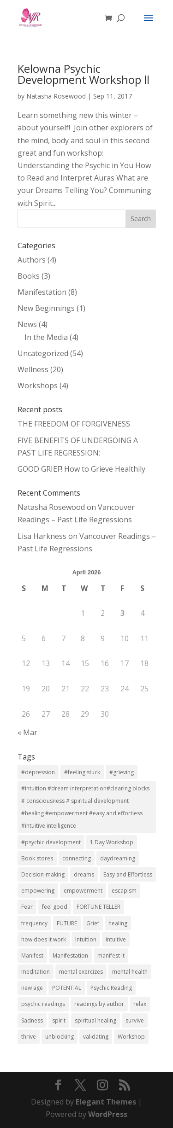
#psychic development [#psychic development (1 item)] (51, 842)
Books (29, 276)
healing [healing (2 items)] (117, 923)
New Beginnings (46, 308)
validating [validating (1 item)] (95, 1036)
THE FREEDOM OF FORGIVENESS (74, 424)
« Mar (27, 732)
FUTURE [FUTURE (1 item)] (67, 923)
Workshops (38, 385)
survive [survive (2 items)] (134, 1020)
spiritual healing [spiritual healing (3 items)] (95, 1020)
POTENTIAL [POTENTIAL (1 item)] (66, 988)
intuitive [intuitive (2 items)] (116, 939)
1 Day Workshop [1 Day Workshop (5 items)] (111, 842)
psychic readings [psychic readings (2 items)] (43, 1004)
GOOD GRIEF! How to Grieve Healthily (81, 469)
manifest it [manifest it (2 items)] (111, 955)
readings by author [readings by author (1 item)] (99, 1004)
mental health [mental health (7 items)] (130, 972)
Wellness (33, 369)
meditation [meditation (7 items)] (35, 972)
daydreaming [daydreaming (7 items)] (117, 858)
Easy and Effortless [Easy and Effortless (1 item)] (127, 874)
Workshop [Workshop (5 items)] (131, 1036)
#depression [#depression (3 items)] (38, 772)
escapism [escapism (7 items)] (124, 890)
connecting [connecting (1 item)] (76, 858)
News (27, 324)
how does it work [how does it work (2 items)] (43, 939)
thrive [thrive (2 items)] (28, 1036)
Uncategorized (43, 353)
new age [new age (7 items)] (32, 988)
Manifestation (42, 292)
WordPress (107, 1114)
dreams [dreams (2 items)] (84, 874)
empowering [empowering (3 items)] (37, 890)
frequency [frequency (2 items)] (34, 923)
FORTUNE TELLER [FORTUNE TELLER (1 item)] (98, 907)
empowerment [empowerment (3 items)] (83, 890)
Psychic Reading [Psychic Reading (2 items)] (111, 988)
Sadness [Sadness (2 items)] (32, 1020)
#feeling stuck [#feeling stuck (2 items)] (82, 772)
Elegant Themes (106, 1102)
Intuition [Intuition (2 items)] (85, 939)
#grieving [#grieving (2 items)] (121, 772)
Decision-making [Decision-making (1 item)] (43, 874)
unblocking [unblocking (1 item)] (59, 1036)
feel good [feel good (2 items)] (54, 907)
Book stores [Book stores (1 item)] (37, 858)
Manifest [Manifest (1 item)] (32, 955)
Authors (32, 260)
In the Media (46, 337)
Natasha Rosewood (56, 96)
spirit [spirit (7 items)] (59, 1020)
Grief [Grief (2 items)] (92, 923)
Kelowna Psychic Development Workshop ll (83, 74)
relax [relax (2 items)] (139, 1004)
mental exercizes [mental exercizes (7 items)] (81, 972)
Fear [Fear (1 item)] (27, 907)
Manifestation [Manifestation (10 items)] (70, 955)
